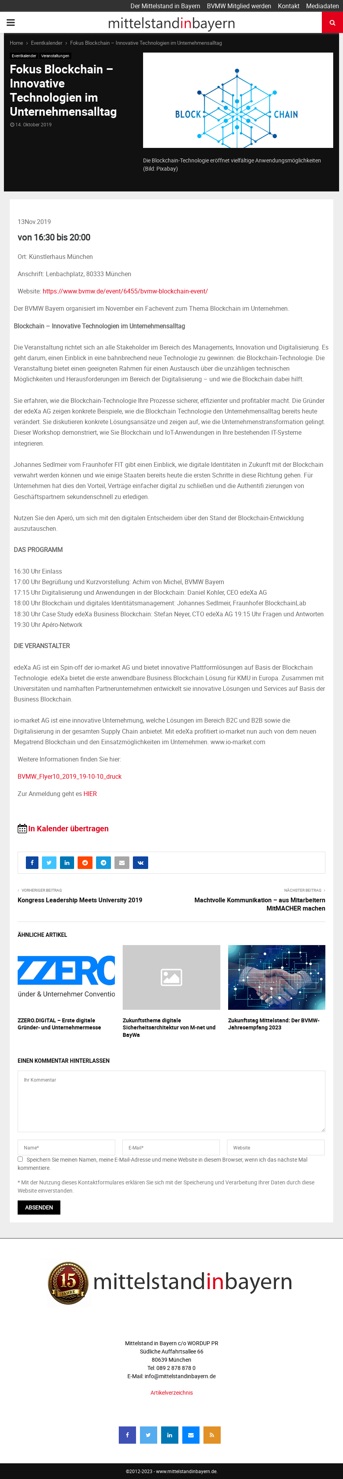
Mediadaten (322, 6)
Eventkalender (24, 55)
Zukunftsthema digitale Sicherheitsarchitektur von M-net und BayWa (169, 1027)
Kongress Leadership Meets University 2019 (80, 900)
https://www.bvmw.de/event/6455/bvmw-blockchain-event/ (125, 291)
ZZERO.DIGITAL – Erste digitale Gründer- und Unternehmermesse (59, 1023)
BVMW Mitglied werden (239, 6)
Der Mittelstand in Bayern (165, 6)
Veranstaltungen (55, 55)
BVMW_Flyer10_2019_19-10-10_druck (70, 776)
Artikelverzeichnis (172, 1392)
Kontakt (288, 6)
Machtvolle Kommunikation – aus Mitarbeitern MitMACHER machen (259, 904)
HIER (90, 793)
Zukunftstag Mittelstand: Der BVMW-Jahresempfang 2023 (273, 1023)
